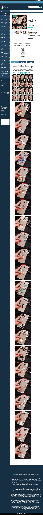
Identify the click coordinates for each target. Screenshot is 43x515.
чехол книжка (13, 474)
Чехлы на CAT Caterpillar (4, 56)
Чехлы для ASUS (3, 37)
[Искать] (39, 7)
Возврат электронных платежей (4, 85)
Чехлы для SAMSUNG (3, 15)
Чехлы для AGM (3, 64)
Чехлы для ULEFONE (3, 45)
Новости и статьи (3, 88)
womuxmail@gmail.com (5, 114)
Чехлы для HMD (3, 57)
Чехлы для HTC (3, 63)
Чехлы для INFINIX (3, 27)
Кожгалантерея (3, 77)
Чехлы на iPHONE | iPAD (4, 18)
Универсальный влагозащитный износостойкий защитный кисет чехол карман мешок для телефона (23, 55)
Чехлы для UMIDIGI (3, 48)
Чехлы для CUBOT (3, 49)
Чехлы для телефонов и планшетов (4, 13)
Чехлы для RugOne (3, 41)
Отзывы (2, 80)
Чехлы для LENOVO (3, 60)
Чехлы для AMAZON (3, 68)
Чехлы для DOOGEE (3, 42)
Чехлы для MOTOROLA (4, 19)
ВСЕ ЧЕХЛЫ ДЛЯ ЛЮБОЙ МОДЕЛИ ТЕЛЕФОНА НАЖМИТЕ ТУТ (22, 73)
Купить (31, 27)
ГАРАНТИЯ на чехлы (4, 83)
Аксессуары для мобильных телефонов (4, 73)
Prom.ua (25, 513)
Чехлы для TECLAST (3, 67)
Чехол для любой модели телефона (4, 71)
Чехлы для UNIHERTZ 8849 (4, 53)
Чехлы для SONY (3, 30)
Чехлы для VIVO (3, 26)
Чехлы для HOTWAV (3, 52)
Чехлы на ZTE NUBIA (3, 23)
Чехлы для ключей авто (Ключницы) (4, 75)
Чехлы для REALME (3, 34)
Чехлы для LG (2, 38)
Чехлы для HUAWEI (3, 33)
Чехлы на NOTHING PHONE (4, 22)
